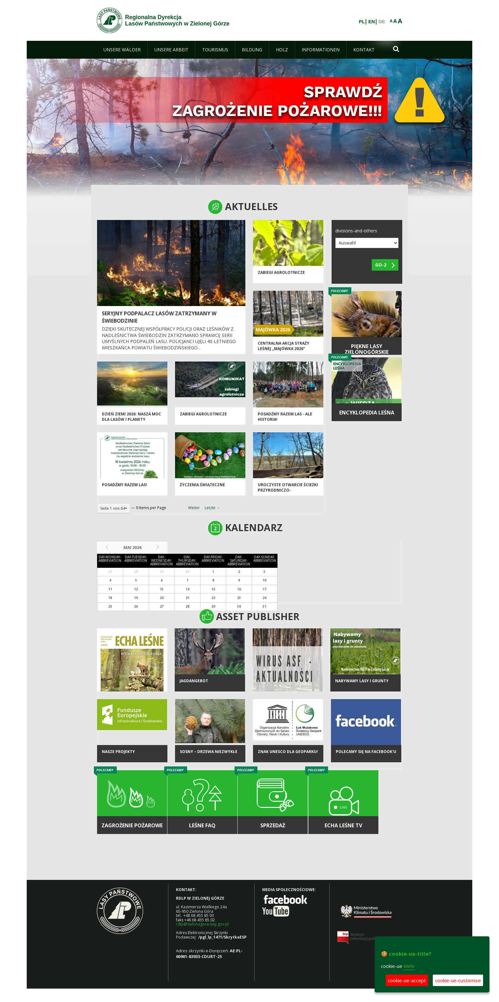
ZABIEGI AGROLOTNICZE (281, 272)
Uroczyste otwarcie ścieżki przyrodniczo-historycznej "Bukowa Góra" (288, 493)
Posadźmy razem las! (124, 484)
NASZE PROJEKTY (118, 751)
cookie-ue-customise (458, 980)
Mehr (409, 966)
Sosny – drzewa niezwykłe (208, 751)
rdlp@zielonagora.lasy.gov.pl (202, 924)
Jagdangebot (193, 681)
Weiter (194, 507)
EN (371, 21)
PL (362, 21)
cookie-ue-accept (407, 980)
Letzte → (212, 507)
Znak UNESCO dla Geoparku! (288, 751)
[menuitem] (122, 50)
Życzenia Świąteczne (202, 484)
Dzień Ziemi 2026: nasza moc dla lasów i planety (131, 416)
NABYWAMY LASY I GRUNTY (362, 681)
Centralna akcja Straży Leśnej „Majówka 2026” (283, 345)
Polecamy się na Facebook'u (366, 751)
